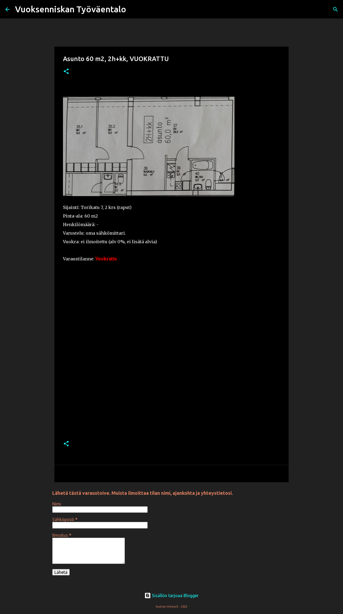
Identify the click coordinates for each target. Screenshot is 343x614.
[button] (66, 71)
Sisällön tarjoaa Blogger (171, 595)
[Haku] (134, 9)
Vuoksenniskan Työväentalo (70, 9)
